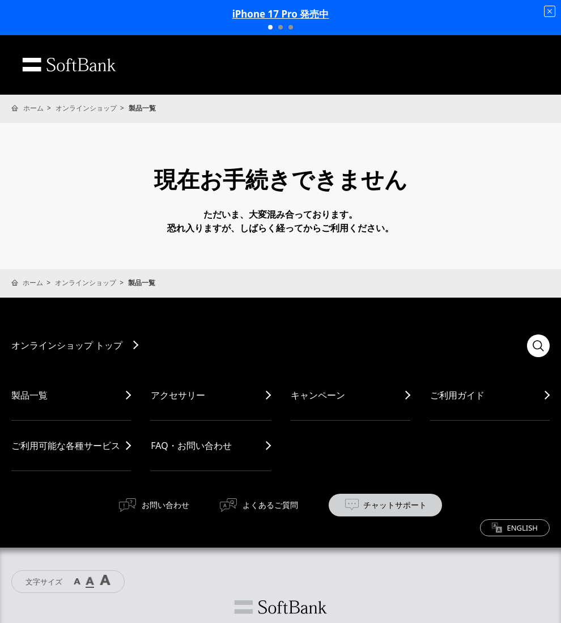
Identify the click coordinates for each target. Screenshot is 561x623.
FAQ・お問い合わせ (191, 445)
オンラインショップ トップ (66, 345)
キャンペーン (318, 395)
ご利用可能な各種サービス (65, 445)
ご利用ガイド (457, 395)
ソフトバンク (280, 607)
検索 (538, 345)
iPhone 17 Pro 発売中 (280, 13)
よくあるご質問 (270, 504)
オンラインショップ (86, 108)
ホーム (33, 108)
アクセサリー (178, 395)
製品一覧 (29, 395)
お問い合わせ (165, 504)
